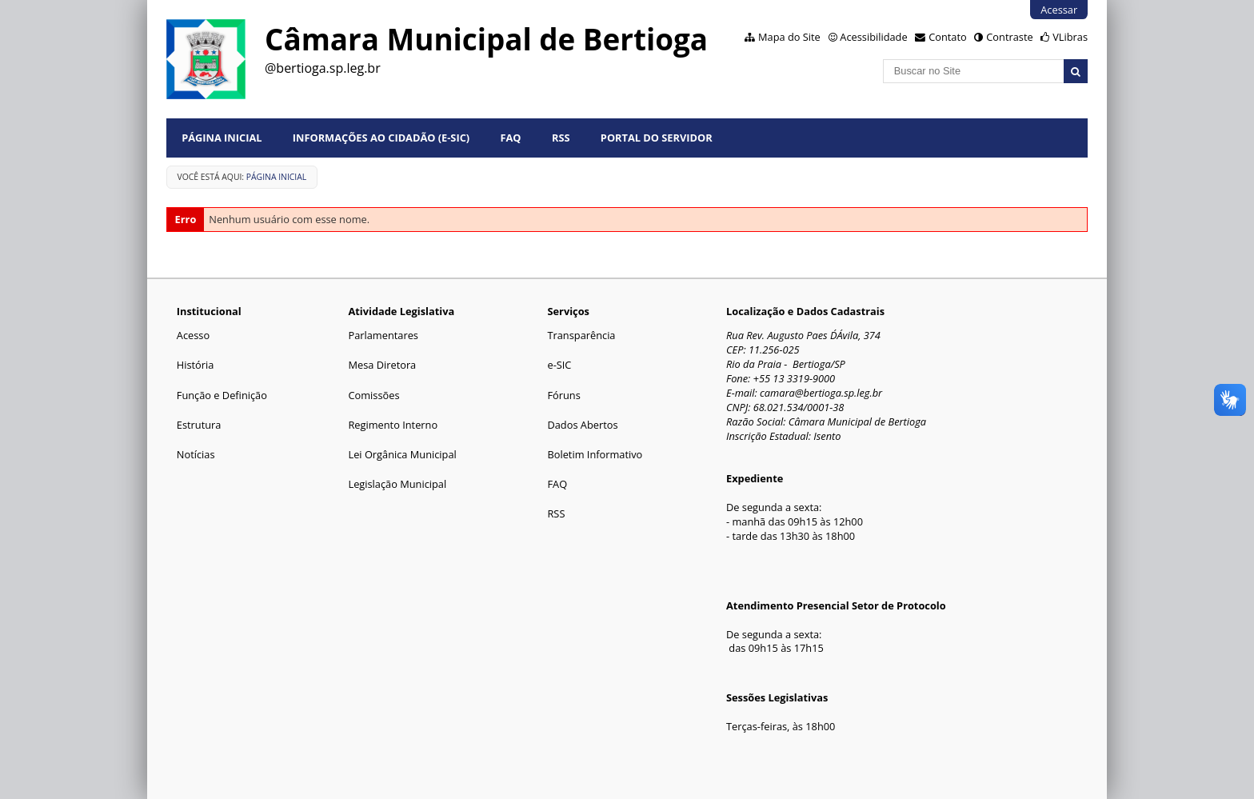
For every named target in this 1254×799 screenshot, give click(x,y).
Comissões (373, 395)
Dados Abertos (582, 424)
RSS (561, 137)
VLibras (1070, 37)
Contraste (1009, 37)
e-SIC (559, 365)
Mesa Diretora (382, 365)
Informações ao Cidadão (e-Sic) (381, 137)
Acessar (1058, 9)
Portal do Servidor (657, 137)
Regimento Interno (392, 424)
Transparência (581, 335)
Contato (948, 37)
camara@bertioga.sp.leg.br (821, 393)
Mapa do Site (789, 37)
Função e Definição (222, 395)
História (195, 365)
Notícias (196, 454)
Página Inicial (222, 137)
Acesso (193, 335)
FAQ (511, 137)
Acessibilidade (873, 37)
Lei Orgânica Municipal (402, 454)
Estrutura (199, 424)
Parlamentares (382, 335)
